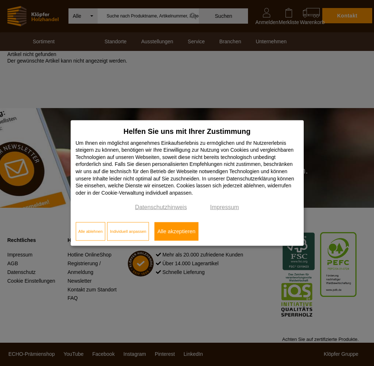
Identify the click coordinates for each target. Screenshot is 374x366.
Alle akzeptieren (176, 231)
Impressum (224, 207)
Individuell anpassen (128, 231)
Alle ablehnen (90, 231)
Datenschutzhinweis (161, 207)
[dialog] (187, 183)
